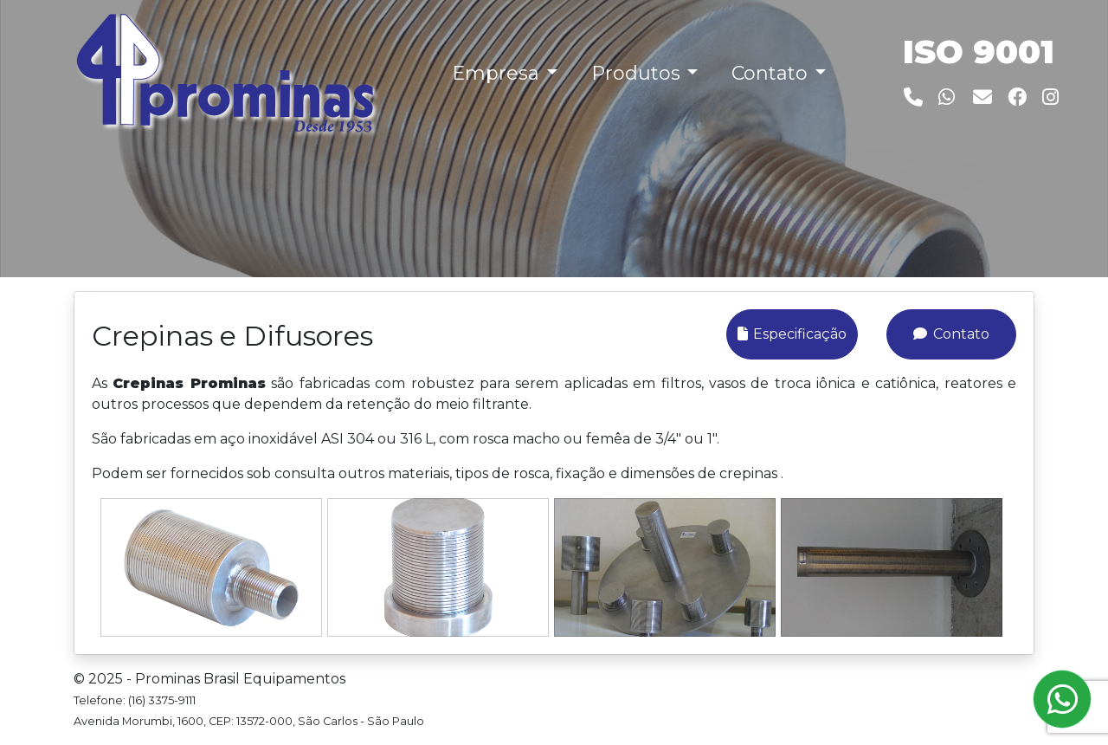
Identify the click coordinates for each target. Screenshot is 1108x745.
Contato (951, 334)
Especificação (792, 334)
